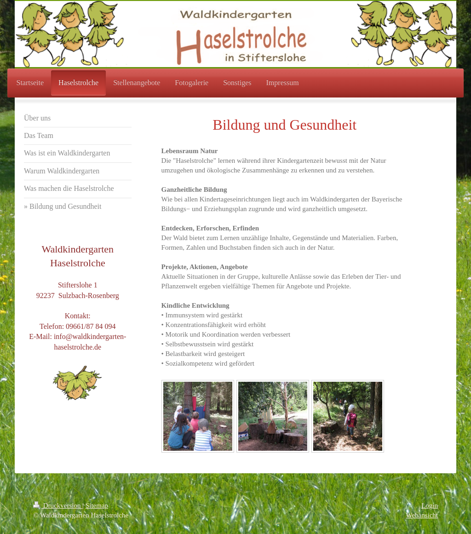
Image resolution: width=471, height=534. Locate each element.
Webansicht (422, 515)
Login (429, 505)
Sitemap (97, 505)
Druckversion (57, 505)
